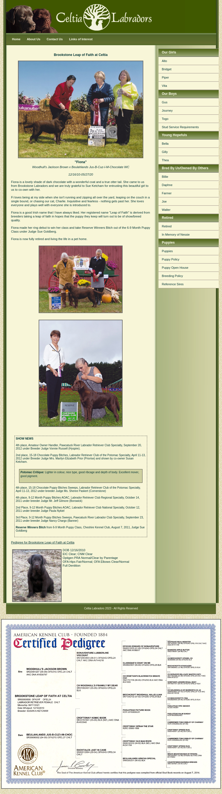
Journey (167, 110)
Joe (164, 201)
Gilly (165, 152)
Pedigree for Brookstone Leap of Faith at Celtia (42, 542)
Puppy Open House (175, 267)
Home (16, 39)
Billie (165, 176)
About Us (33, 39)
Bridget (166, 69)
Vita (164, 85)
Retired (166, 226)
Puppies (167, 251)
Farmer (166, 193)
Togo (165, 118)
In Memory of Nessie (176, 234)
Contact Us (55, 39)
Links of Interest (80, 39)
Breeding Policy (172, 276)
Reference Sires (173, 284)
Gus (164, 102)
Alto (164, 61)
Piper (165, 77)
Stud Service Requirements (180, 127)
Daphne (167, 185)
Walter (166, 209)
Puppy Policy (170, 259)
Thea (165, 160)
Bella (165, 143)
